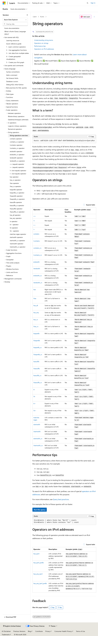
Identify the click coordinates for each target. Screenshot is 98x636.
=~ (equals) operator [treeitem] (17, 167)
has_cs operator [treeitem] (15, 180)
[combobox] (15, 19)
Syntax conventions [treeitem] (13, 72)
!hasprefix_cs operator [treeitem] (17, 199)
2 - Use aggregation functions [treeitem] (16, 50)
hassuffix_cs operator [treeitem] (17, 205)
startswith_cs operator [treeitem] (17, 240)
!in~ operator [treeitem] (14, 231)
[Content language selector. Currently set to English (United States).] (12, 626)
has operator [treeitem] (14, 177)
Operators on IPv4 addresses (44, 49)
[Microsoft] (4, 3)
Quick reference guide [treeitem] (13, 44)
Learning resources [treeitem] (12, 40)
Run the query (39, 509)
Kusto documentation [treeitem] (11, 28)
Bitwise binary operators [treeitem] (16, 116)
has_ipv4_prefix (38, 563)
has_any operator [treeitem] (16, 218)
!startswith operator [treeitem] (16, 244)
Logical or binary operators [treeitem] (17, 126)
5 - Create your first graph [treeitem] (15, 62)
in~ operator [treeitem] (14, 224)
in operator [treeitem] (13, 221)
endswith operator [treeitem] (16, 151)
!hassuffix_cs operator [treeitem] (17, 212)
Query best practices (61, 499)
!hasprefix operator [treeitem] (16, 196)
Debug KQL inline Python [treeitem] (14, 84)
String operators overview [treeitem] (19, 135)
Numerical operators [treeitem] (15, 129)
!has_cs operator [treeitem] (15, 186)
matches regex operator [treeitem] (18, 234)
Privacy (47, 631)
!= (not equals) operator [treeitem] (18, 170)
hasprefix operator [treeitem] (16, 190)
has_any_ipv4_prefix (40, 583)
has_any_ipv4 (37, 574)
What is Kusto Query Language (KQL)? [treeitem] (15, 32)
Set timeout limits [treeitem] (12, 78)
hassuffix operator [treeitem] (16, 202)
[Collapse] (27, 15)
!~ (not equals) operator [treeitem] (18, 174)
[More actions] (94, 17)
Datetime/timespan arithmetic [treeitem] (18, 120)
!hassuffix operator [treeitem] (16, 209)
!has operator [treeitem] (14, 183)
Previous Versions (19, 631)
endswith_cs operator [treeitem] (17, 154)
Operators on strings (41, 43)
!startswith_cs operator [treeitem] (17, 247)
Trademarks (6, 634)
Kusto (42, 17)
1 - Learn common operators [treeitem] (16, 47)
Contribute (39, 631)
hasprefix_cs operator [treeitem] (17, 193)
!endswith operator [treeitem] (16, 158)
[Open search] (87, 3)
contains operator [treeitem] (16, 139)
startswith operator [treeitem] (16, 237)
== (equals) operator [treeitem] (17, 164)
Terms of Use (80, 631)
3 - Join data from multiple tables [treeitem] (17, 53)
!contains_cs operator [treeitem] (17, 148)
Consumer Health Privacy (63, 631)
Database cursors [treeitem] (12, 81)
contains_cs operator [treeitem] (17, 142)
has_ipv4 (36, 554)
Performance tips (40, 46)
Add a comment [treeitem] (11, 75)
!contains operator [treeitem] (16, 145)
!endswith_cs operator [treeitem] (17, 161)
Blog (29, 631)
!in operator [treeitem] (14, 228)
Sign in (93, 3)
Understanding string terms (43, 40)
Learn (35, 17)
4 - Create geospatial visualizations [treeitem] (13, 57)
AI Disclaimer (6, 631)
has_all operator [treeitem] (15, 215)
